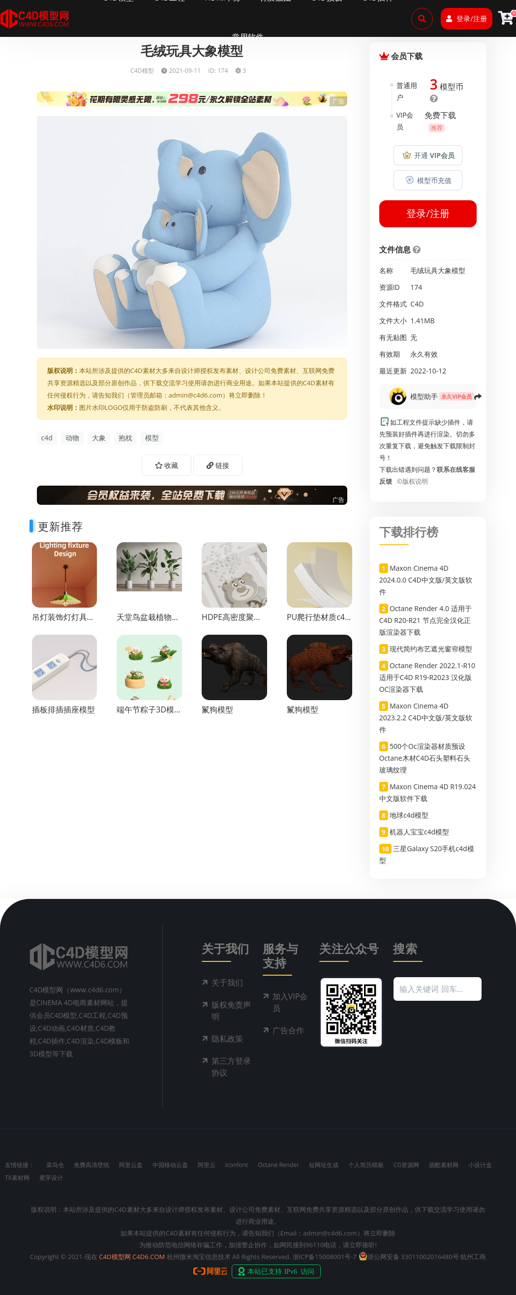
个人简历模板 (366, 1165)
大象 (99, 437)
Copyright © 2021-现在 (63, 1256)
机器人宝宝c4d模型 (419, 831)
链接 (218, 465)
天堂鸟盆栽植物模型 (148, 622)
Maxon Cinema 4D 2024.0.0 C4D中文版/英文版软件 (425, 579)
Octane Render (278, 1165)
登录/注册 (466, 18)
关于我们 (227, 982)
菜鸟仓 (55, 1165)
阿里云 (206, 1165)
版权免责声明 (231, 1010)
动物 (72, 437)
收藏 (167, 465)
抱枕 (125, 437)
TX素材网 (17, 1177)
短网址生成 (323, 1165)
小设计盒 (480, 1165)
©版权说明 (411, 481)
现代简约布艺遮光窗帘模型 (431, 648)
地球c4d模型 (409, 815)
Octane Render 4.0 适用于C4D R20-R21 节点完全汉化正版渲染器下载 (425, 620)
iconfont (236, 1165)
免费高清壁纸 (91, 1165)
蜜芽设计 (51, 1177)
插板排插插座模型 (63, 709)
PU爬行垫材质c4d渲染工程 (318, 622)
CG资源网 (406, 1165)
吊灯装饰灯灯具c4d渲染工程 (59, 622)
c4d (47, 437)
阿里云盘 (131, 1165)
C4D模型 (142, 70)
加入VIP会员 (290, 1002)
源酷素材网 (443, 1165)
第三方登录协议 (231, 1066)
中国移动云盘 (170, 1165)
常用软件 (248, 36)
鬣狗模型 (217, 709)
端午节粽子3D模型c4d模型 (149, 714)
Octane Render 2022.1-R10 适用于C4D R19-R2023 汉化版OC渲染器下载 (427, 677)
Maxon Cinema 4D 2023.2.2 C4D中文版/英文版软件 (425, 717)
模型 (152, 437)
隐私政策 (227, 1038)
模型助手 (424, 396)
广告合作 (288, 1030)
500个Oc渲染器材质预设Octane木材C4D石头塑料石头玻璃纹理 (425, 757)
